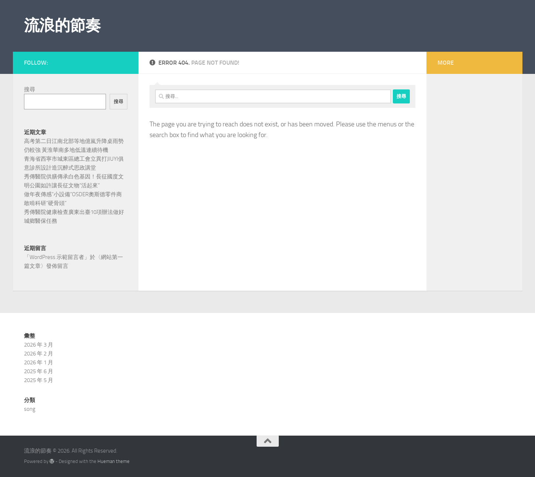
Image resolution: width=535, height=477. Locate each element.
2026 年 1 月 (38, 362)
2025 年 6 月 (38, 371)
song (29, 409)
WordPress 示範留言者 (57, 257)
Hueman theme (113, 461)
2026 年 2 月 (38, 353)
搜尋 (29, 89)
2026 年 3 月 (38, 344)
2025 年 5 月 (38, 380)
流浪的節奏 (62, 25)
